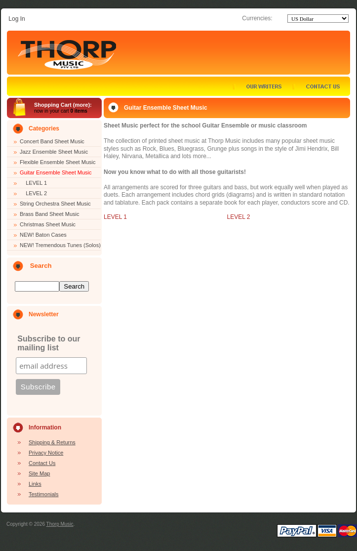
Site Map (39, 473)
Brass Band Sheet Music (49, 214)
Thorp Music (60, 524)
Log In (16, 18)
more (81, 105)
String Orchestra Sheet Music (55, 204)
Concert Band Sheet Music (52, 141)
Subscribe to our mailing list (48, 343)
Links (35, 484)
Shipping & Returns (52, 442)
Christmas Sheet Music (48, 224)
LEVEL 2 (33, 193)
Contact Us (42, 463)
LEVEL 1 (33, 183)
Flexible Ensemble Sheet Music (57, 162)
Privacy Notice (46, 453)
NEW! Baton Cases (43, 235)
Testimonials (44, 494)
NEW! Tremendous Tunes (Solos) (60, 245)
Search (41, 265)
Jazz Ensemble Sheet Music (54, 152)
